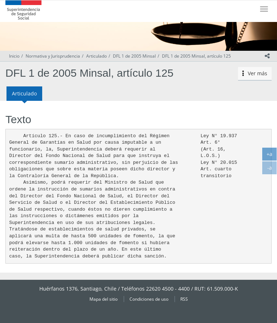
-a (272, 169)
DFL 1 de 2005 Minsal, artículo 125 (196, 56)
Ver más (255, 73)
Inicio (14, 56)
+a (272, 155)
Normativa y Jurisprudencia (53, 56)
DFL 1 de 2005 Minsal (134, 56)
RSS (184, 299)
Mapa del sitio (103, 299)
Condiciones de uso (148, 299)
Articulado (96, 56)
